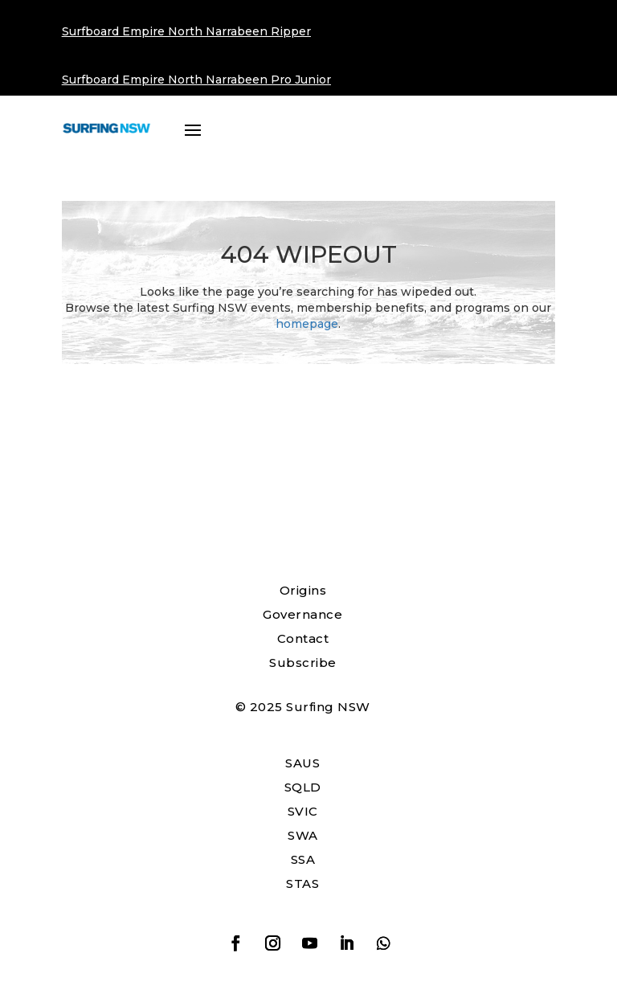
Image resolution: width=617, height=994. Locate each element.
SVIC (303, 811)
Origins (303, 590)
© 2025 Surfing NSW (302, 706)
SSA (303, 859)
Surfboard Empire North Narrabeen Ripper (186, 31)
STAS (302, 883)
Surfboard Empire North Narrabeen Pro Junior (196, 79)
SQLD (302, 787)
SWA (303, 835)
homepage (307, 324)
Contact (303, 638)
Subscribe (303, 662)
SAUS (302, 763)
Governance (302, 614)
